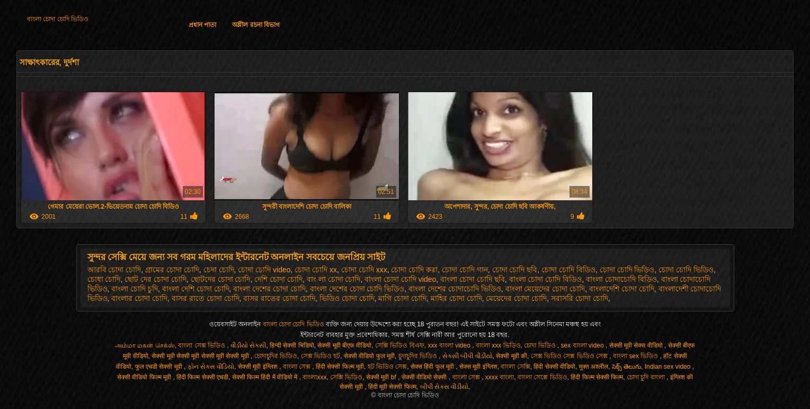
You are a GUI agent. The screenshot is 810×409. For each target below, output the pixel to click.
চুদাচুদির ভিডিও (418, 356)
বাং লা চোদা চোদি (334, 279)
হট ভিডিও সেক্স (387, 366)
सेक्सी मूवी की (511, 356)
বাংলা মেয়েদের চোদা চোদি (545, 288)
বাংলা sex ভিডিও (636, 356)
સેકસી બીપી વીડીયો (467, 356)
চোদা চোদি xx (316, 269)
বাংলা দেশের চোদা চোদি (269, 288)
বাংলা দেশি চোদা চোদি (195, 288)
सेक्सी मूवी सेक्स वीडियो (636, 345)
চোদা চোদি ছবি (515, 269)
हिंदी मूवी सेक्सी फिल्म (392, 386)
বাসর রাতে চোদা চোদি (205, 298)
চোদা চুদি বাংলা (646, 377)
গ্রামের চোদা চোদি (172, 269)
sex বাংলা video (583, 345)
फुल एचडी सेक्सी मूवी (159, 366)
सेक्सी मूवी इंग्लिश (258, 366)
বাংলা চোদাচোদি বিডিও (621, 279)
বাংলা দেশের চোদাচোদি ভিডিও (454, 288)
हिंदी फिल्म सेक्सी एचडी (202, 377)
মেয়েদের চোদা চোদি (516, 298)
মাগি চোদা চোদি (402, 298)
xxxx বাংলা (499, 377)
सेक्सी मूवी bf (382, 377)
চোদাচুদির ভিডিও (275, 356)
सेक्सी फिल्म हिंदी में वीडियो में (265, 377)
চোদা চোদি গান (465, 269)
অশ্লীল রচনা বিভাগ (256, 25)
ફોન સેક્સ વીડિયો (211, 366)
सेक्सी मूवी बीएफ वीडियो (344, 345)
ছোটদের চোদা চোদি (221, 279)
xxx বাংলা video (450, 345)
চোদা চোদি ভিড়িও (627, 269)
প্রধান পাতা (202, 25)
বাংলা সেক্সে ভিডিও (542, 377)
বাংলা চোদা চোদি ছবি (472, 279)
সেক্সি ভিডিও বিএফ (399, 345)
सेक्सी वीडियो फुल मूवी (369, 356)
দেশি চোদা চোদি (278, 279)
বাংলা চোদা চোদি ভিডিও (57, 19)
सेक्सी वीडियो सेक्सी (425, 377)
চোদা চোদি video (264, 269)
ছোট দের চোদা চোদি (155, 279)
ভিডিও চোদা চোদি (347, 298)
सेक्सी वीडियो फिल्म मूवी (145, 377)
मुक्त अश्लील (593, 366)
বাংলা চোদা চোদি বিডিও (545, 279)
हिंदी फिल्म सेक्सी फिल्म (597, 377)
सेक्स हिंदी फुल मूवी (433, 366)
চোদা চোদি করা (414, 269)
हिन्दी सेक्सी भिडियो (292, 345)
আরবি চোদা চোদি (114, 269)
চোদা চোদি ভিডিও (686, 269)
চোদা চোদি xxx (364, 269)
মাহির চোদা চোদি (456, 298)
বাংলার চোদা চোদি (139, 298)
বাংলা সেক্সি (515, 366)
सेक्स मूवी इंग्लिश (478, 366)
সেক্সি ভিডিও (346, 377)
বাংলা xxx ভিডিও (498, 345)
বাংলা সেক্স (298, 366)
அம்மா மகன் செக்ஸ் (145, 345)
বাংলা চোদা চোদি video (400, 279)
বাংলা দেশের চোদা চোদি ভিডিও (357, 288)
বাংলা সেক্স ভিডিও (202, 345)
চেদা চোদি (218, 269)
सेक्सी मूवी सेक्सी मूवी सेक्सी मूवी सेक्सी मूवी (201, 356)
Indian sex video (668, 366)
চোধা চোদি (104, 279)
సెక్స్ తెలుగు (626, 366)
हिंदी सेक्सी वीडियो (554, 366)
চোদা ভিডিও (540, 345)
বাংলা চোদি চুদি (134, 288)
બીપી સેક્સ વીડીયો (444, 386)
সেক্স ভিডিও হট (321, 356)
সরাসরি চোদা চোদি (579, 298)
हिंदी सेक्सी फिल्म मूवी (340, 366)
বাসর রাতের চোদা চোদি (279, 298)
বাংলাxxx (314, 377)
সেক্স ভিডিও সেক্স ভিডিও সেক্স (570, 356)
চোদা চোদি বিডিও (568, 269)
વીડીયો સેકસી (248, 345)
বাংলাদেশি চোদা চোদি (621, 288)
